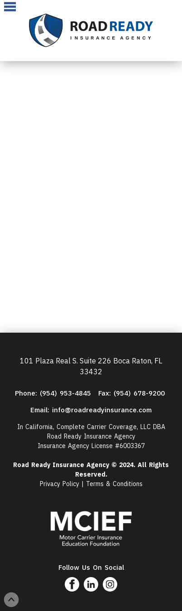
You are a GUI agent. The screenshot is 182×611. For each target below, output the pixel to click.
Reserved (90, 474)
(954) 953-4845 (67, 393)
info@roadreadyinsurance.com (102, 410)
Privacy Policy (59, 484)
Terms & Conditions (114, 484)
